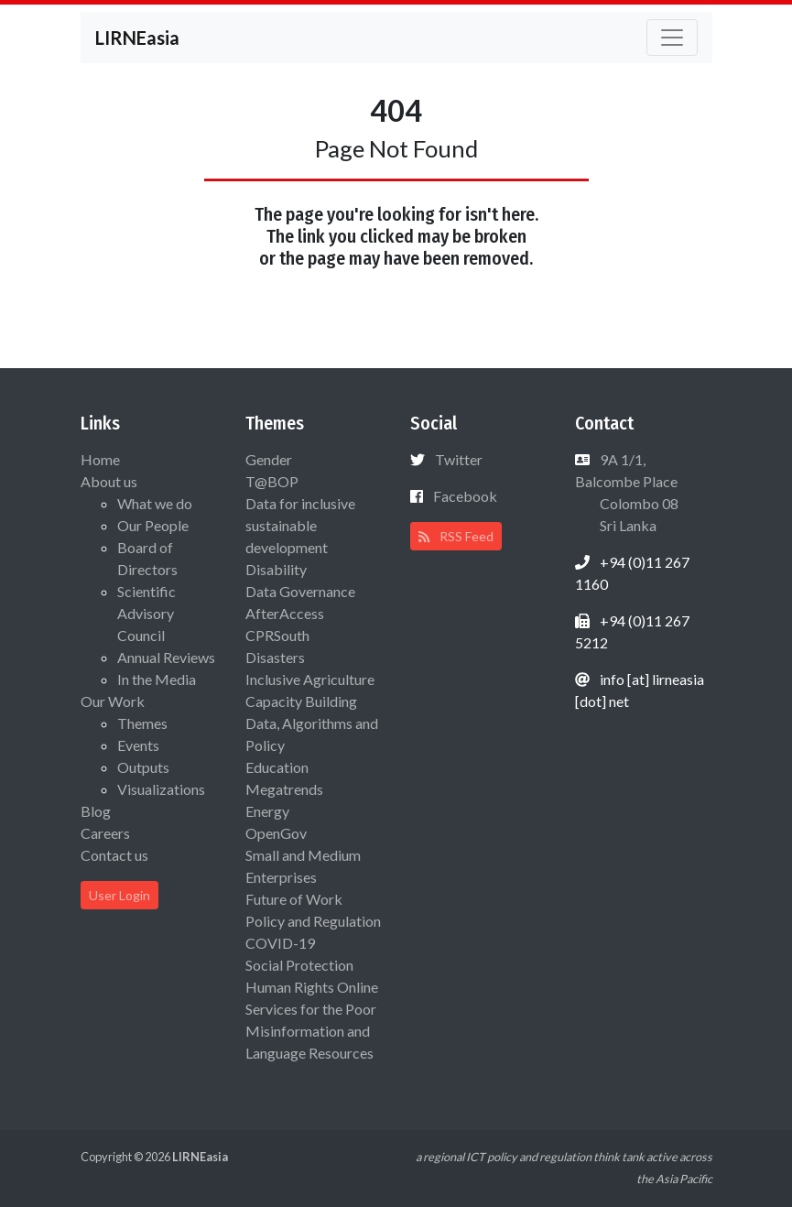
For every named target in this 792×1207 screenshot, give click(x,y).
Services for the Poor (310, 1008)
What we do (154, 503)
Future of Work (293, 899)
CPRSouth (277, 635)
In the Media (156, 679)
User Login (119, 895)
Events (138, 745)
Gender (268, 459)
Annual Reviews (166, 657)
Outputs (143, 767)
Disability (276, 569)
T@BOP (271, 481)
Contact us (114, 855)
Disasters (275, 657)
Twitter (459, 459)
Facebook (465, 496)
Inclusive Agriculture (309, 679)
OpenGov (276, 833)
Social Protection (299, 964)
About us (109, 481)
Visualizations (161, 789)
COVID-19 (280, 942)
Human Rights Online (311, 986)
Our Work (113, 701)
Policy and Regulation (313, 921)
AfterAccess (284, 613)
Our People (153, 525)
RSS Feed (456, 536)
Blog (96, 811)
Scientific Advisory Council (146, 613)
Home (100, 459)
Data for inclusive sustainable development (300, 525)
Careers (105, 833)
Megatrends (284, 789)
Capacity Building (301, 701)
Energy (267, 811)
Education (277, 767)
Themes (142, 723)
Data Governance (300, 591)
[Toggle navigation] (672, 37)
